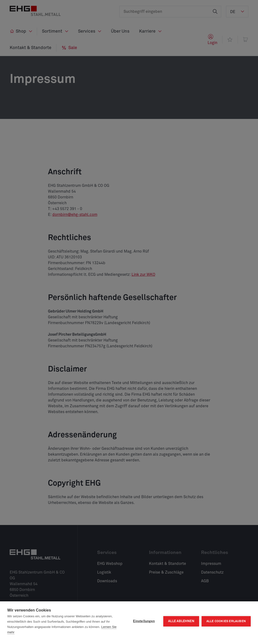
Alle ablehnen (181, 621)
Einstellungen (144, 621)
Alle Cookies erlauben (226, 621)
